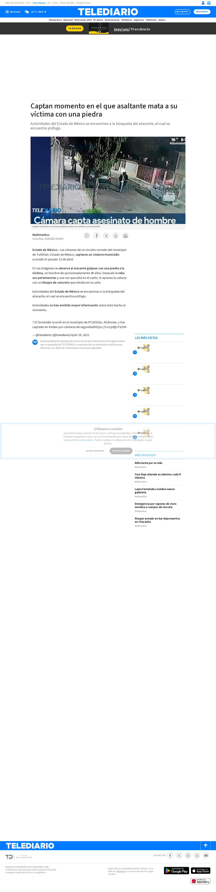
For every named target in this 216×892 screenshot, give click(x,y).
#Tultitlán (95, 319)
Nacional (68, 20)
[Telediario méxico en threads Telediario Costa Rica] (197, 855)
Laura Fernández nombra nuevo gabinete (155, 490)
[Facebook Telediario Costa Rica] (170, 855)
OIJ (48, 2)
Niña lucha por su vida (148, 463)
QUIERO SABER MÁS (95, 448)
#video (53, 324)
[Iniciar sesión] (203, 2)
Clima (55, 2)
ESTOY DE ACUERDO (121, 448)
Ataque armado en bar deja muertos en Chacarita (157, 520)
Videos (162, 20)
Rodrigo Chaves (83, 2)
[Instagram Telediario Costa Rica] (188, 855)
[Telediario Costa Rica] (107, 11)
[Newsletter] (208, 3)
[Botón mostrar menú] (14, 11)
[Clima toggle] (34, 11)
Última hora (55, 20)
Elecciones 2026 (83, 20)
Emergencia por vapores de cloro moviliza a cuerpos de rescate (155, 505)
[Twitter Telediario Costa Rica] (179, 855)
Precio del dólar (67, 2)
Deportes (139, 20)
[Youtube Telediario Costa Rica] (206, 855)
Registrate (202, 11)
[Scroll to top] (205, 845)
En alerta (98, 20)
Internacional (112, 20)
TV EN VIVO (183, 11)
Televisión (151, 20)
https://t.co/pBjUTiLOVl (110, 324)
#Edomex (110, 319)
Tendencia (126, 20)
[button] (87, 235)
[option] (108, 183)
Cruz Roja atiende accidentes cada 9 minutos (158, 476)
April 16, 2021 (80, 332)
